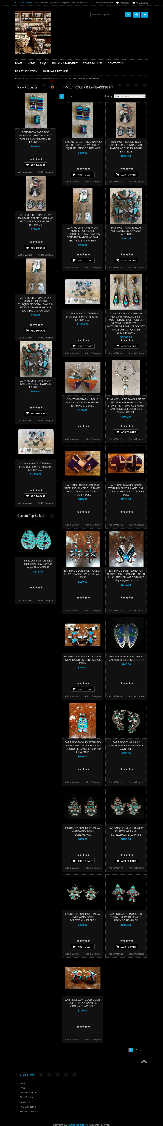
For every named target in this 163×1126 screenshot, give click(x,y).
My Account (54, 3)
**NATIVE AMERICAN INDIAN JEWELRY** (44, 78)
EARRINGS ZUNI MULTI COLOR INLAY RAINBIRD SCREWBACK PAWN (82, 659)
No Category (23, 209)
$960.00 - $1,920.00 (26, 232)
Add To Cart (83, 174)
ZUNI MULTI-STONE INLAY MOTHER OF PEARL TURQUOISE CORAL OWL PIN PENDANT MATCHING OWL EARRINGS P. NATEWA (82, 234)
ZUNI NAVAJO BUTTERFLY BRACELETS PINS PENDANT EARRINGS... (83, 316)
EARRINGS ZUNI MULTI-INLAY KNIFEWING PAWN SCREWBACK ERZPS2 (82, 917)
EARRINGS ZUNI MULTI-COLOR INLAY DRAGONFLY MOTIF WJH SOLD (82, 574)
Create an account (79, 3)
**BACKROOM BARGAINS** (31, 95)
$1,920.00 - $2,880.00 (27, 238)
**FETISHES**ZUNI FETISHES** (33, 137)
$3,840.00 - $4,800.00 (27, 250)
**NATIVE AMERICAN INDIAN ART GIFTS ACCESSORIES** (34, 151)
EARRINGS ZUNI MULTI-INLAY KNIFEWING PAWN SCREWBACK (82, 831)
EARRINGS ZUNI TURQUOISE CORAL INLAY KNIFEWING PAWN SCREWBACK (126, 917)
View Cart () (142, 3)
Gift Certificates (41, 3)
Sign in (65, 3)
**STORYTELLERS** (27, 203)
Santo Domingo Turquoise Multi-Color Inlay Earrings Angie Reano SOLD (38, 733)
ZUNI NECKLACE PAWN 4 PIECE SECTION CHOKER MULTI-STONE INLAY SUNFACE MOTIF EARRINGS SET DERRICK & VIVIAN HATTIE (126, 406)
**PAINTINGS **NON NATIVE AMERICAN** (31, 109)
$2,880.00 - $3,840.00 (27, 244)
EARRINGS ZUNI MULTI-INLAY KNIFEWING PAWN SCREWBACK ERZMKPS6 (126, 831)
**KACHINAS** (24, 143)
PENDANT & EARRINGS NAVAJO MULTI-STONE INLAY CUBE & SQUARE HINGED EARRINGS (83, 145)
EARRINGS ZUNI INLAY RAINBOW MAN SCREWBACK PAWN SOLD (126, 745)
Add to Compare (93, 181)
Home (18, 78)
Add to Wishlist (72, 181)
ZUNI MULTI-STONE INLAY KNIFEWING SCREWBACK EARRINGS (126, 230)
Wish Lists (124, 3)
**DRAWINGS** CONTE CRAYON (33, 131)
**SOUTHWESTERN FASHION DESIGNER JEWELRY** (32, 187)
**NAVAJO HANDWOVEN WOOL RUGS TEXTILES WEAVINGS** (36, 178)
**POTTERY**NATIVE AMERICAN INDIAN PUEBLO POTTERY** (33, 196)
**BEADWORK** (25, 116)
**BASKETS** (23, 101)
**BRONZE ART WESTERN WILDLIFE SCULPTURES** (35, 124)
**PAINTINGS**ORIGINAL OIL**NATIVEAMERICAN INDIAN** (34, 169)
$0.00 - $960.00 (24, 226)
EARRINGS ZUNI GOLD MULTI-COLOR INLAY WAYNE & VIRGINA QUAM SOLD (83, 1003)
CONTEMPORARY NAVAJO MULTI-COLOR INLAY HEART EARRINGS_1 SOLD (83, 402)
